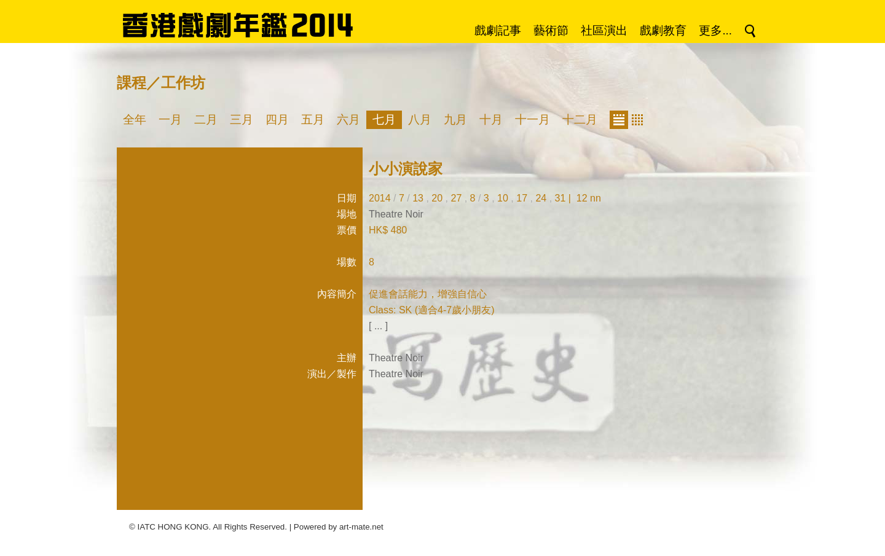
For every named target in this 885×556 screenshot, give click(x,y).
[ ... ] (378, 326)
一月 (170, 119)
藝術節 (550, 30)
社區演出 (604, 30)
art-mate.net (361, 526)
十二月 (579, 119)
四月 (277, 119)
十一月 (532, 119)
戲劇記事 (497, 30)
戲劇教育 (663, 30)
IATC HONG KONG (173, 526)
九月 (455, 119)
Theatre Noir (396, 214)
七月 (384, 119)
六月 (348, 119)
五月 (312, 119)
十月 (491, 119)
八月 (419, 119)
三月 (241, 119)
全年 (134, 119)
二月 (206, 119)
